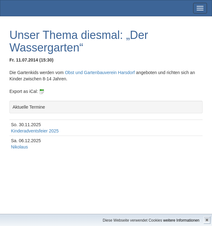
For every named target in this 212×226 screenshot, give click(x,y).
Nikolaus (19, 146)
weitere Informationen (181, 220)
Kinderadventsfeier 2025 (35, 130)
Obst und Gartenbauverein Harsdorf (100, 72)
